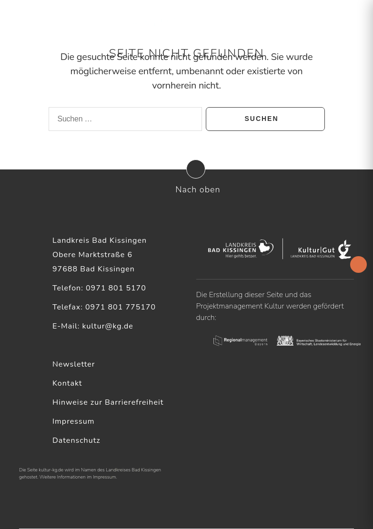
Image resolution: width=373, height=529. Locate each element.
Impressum (73, 421)
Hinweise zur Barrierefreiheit (107, 402)
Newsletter (73, 364)
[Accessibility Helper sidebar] (358, 264)
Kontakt (67, 383)
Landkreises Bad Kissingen (133, 470)
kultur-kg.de (51, 470)
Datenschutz (76, 440)
